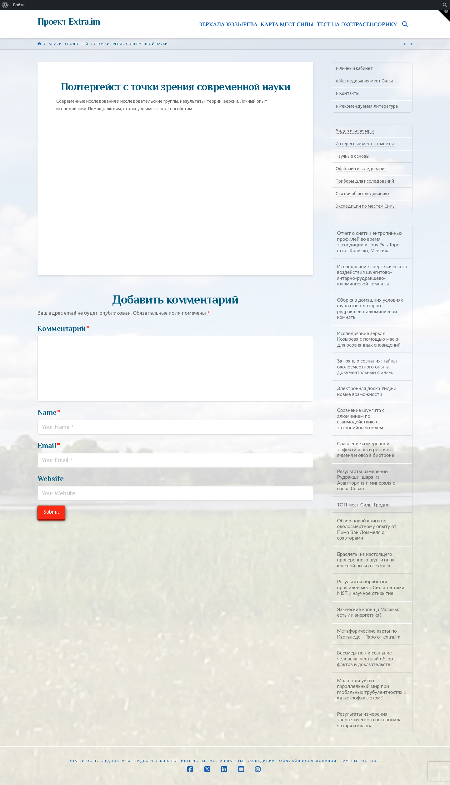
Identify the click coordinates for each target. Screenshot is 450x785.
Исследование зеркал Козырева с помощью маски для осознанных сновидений (368, 339)
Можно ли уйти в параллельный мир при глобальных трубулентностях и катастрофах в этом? (371, 689)
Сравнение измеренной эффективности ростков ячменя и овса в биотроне (365, 449)
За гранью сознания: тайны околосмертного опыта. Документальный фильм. (367, 366)
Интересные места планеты (365, 143)
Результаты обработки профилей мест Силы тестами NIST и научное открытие (370, 587)
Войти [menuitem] (19, 4)
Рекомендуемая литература (367, 106)
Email (49, 445)
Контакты (347, 93)
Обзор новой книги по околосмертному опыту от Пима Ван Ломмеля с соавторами (366, 529)
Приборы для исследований (365, 181)
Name (49, 412)
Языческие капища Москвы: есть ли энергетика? (368, 612)
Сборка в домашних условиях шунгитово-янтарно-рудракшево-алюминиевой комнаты (370, 308)
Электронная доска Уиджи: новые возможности (367, 391)
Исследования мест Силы (364, 80)
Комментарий (63, 328)
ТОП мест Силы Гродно (363, 504)
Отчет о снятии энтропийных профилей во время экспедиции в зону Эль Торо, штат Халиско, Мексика (369, 241)
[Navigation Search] (406, 24)
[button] (444, 16)
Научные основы (352, 156)
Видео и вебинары (355, 130)
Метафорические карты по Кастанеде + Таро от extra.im (368, 633)
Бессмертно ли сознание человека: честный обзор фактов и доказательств (365, 658)
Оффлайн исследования (361, 168)
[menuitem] (5, 5)
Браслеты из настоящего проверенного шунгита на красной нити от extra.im (365, 559)
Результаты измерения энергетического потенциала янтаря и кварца (369, 719)
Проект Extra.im (69, 21)
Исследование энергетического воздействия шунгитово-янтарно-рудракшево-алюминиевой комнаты (372, 275)
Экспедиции (261, 761)
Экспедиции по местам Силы (366, 206)
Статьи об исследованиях (362, 193)
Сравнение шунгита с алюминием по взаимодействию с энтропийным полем (360, 418)
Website (51, 478)
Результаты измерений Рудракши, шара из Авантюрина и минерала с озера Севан (366, 479)
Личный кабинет (354, 68)
